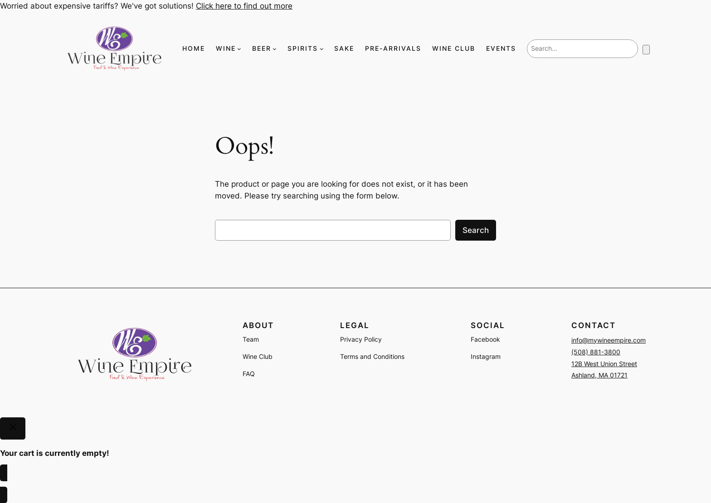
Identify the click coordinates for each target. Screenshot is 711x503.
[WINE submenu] (239, 49)
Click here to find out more (244, 5)
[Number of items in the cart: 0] (646, 49)
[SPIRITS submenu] (322, 49)
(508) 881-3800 (595, 352)
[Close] (12, 428)
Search (476, 230)
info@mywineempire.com (608, 340)
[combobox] (582, 48)
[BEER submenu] (275, 49)
